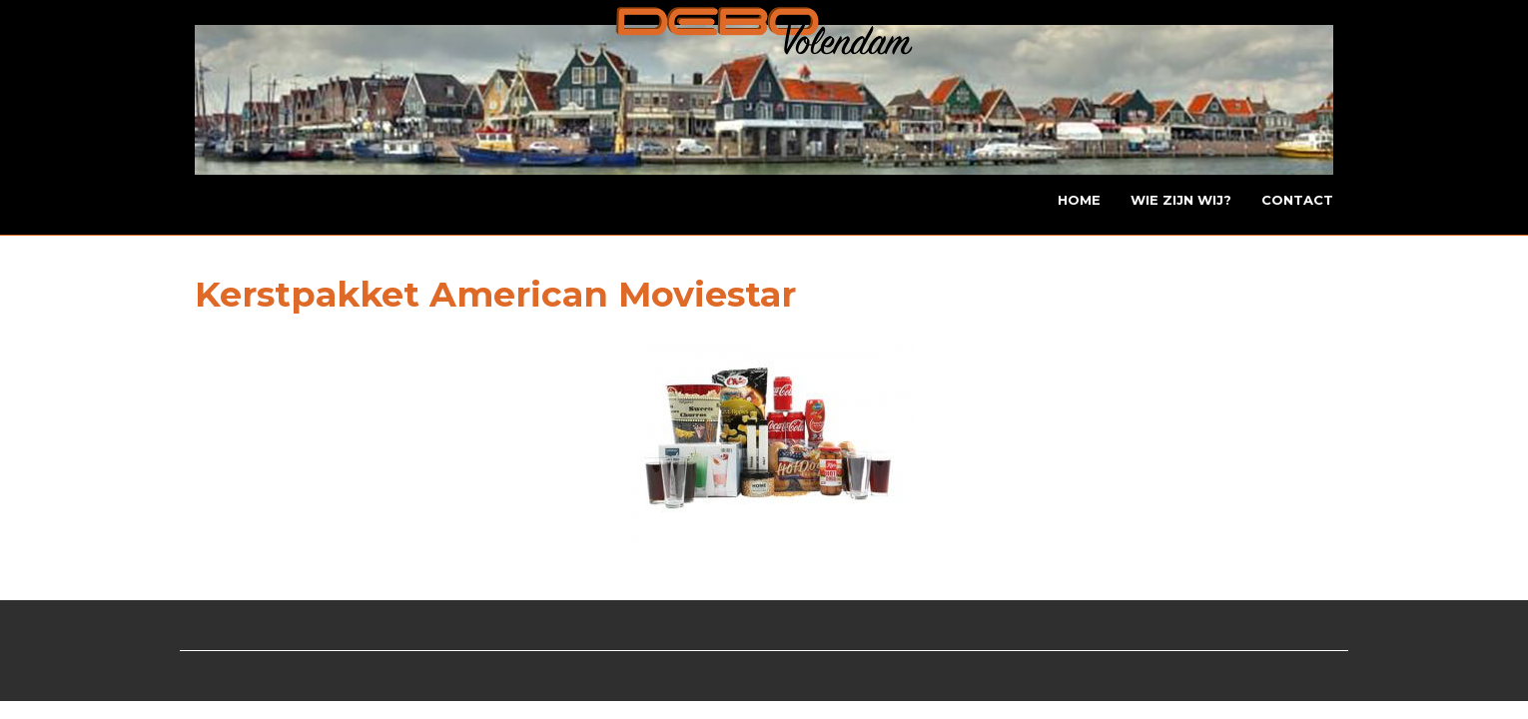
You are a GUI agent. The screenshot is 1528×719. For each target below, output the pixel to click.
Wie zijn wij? (1181, 200)
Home (1079, 200)
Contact (1297, 200)
